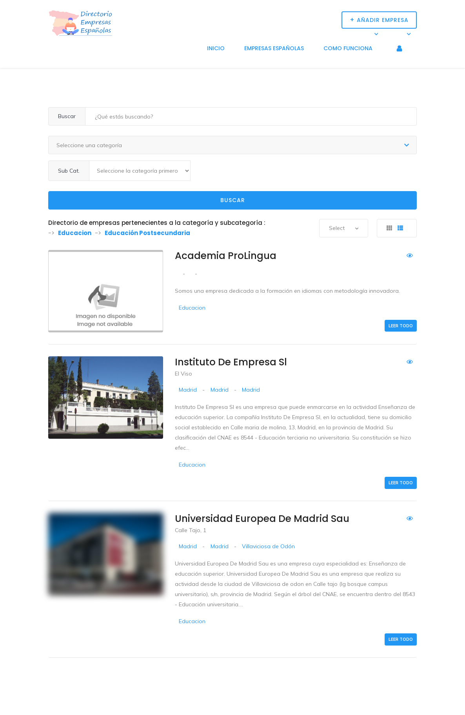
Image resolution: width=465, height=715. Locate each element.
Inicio (216, 48)
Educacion (192, 307)
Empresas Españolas (274, 48)
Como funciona (347, 48)
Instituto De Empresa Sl (231, 362)
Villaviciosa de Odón (268, 546)
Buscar (232, 200)
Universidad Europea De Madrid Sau (262, 518)
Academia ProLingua (225, 255)
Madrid (188, 389)
